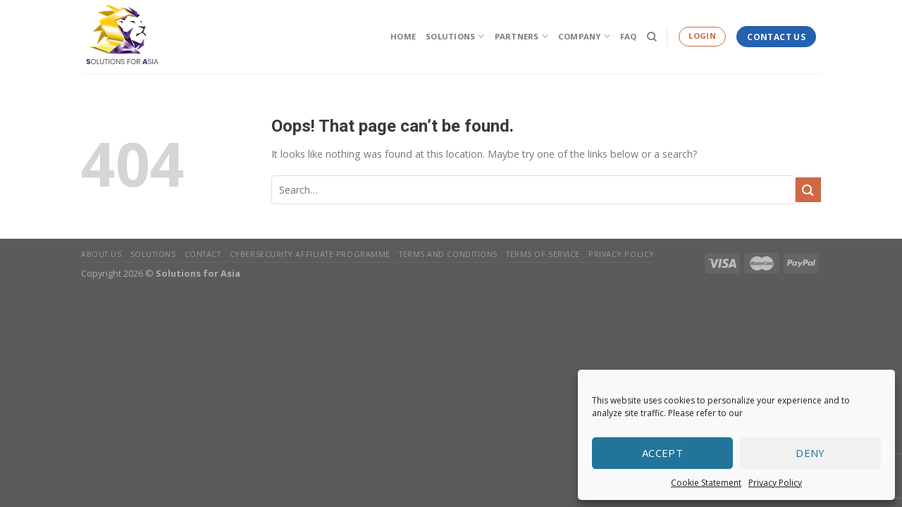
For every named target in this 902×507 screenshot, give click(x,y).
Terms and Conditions (448, 254)
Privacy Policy (775, 483)
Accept (663, 453)
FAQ (628, 36)
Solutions (455, 36)
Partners (521, 36)
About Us (101, 254)
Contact (203, 254)
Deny (810, 453)
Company (584, 36)
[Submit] (808, 189)
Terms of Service (543, 254)
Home (403, 36)
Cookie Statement (706, 483)
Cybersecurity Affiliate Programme (310, 254)
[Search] (652, 36)
